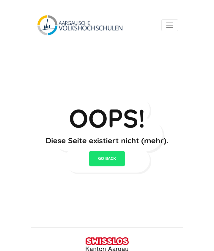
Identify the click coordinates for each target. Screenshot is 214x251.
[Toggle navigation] (169, 25)
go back (107, 158)
